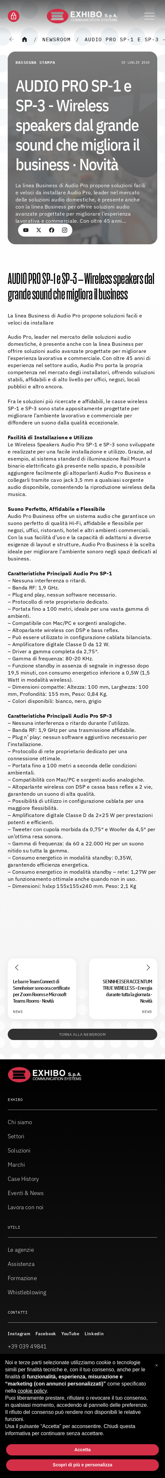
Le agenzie (21, 1249)
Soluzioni (19, 1150)
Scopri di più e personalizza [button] (82, 1464)
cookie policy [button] (31, 1391)
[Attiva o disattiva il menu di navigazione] (149, 16)
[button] (156, 1364)
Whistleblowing (27, 1292)
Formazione (22, 1278)
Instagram (19, 1334)
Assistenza (21, 1264)
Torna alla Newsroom (82, 1034)
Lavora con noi (26, 1207)
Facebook (46, 1334)
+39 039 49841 (27, 1346)
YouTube (70, 1334)
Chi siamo (20, 1122)
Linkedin (94, 1334)
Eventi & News (26, 1193)
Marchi (16, 1164)
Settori (16, 1136)
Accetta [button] (82, 1449)
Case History (23, 1178)
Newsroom (56, 39)
